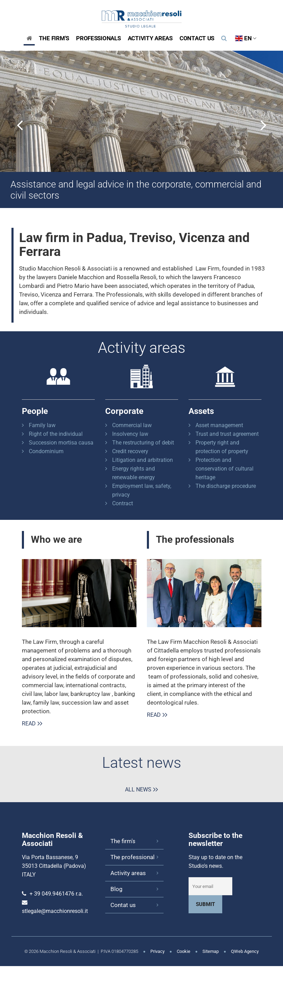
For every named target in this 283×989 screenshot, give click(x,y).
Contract (122, 503)
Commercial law (132, 425)
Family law (42, 425)
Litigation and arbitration (142, 460)
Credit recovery (130, 451)
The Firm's (54, 38)
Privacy (157, 951)
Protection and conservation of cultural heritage (224, 469)
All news (138, 789)
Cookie (183, 951)
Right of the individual (56, 434)
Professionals (98, 38)
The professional (132, 857)
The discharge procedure (225, 486)
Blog (116, 889)
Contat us (123, 904)
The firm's (122, 841)
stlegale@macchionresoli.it (55, 911)
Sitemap (210, 951)
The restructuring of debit (143, 442)
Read (29, 723)
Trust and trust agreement (227, 434)
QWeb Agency (245, 951)
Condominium (46, 451)
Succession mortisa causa (61, 442)
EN (246, 38)
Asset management (219, 425)
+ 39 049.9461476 (52, 893)
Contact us (197, 38)
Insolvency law (130, 434)
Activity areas (150, 38)
